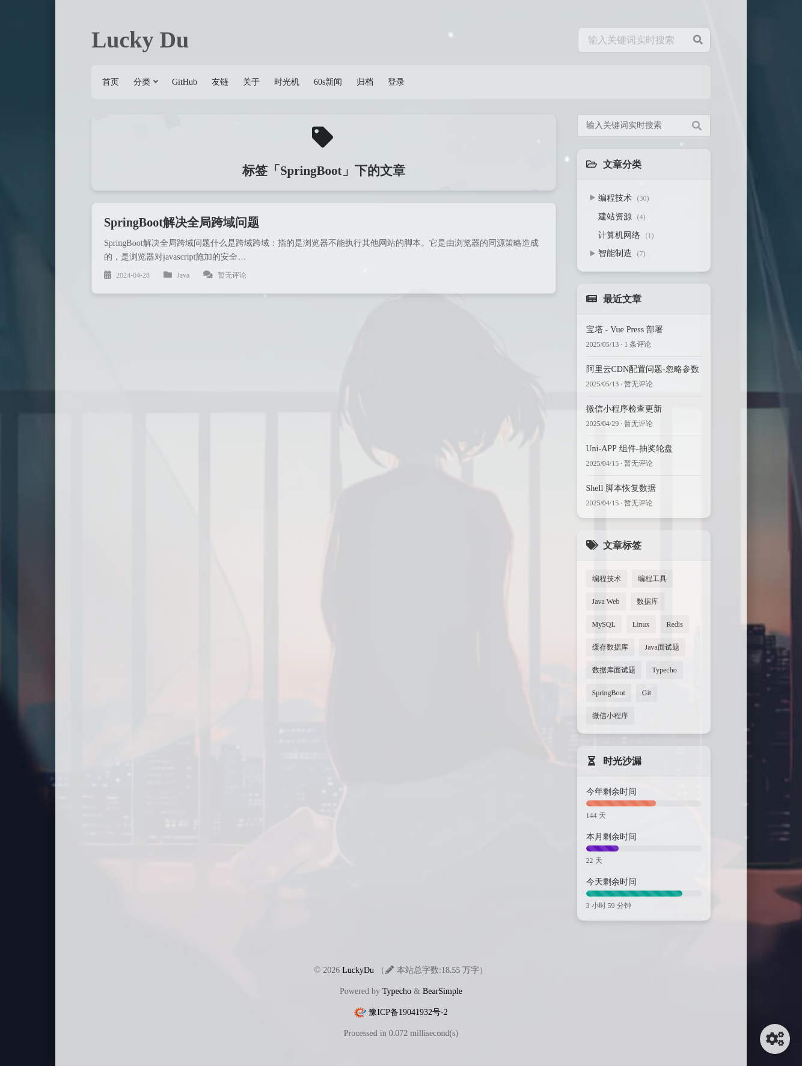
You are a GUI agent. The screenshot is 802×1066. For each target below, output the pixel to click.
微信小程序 (610, 715)
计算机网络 (626, 235)
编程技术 (623, 198)
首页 (110, 82)
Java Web (606, 601)
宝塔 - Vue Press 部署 (625, 329)
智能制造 (622, 253)
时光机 (286, 82)
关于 (251, 82)
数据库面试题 (613, 670)
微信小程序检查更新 (624, 409)
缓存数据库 (610, 647)
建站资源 (622, 216)
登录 (396, 82)
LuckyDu (358, 970)
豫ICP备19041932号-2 (408, 1012)
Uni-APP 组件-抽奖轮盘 (629, 448)
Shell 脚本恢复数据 (621, 488)
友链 (220, 82)
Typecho (664, 670)
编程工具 (652, 578)
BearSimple (442, 991)
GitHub (184, 82)
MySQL (604, 624)
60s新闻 (328, 82)
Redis (675, 624)
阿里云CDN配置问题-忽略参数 (642, 369)
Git (646, 692)
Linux (641, 624)
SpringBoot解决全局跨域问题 (181, 222)
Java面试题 (662, 647)
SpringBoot (608, 692)
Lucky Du (140, 39)
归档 (365, 82)
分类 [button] (141, 82)
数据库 (647, 601)
